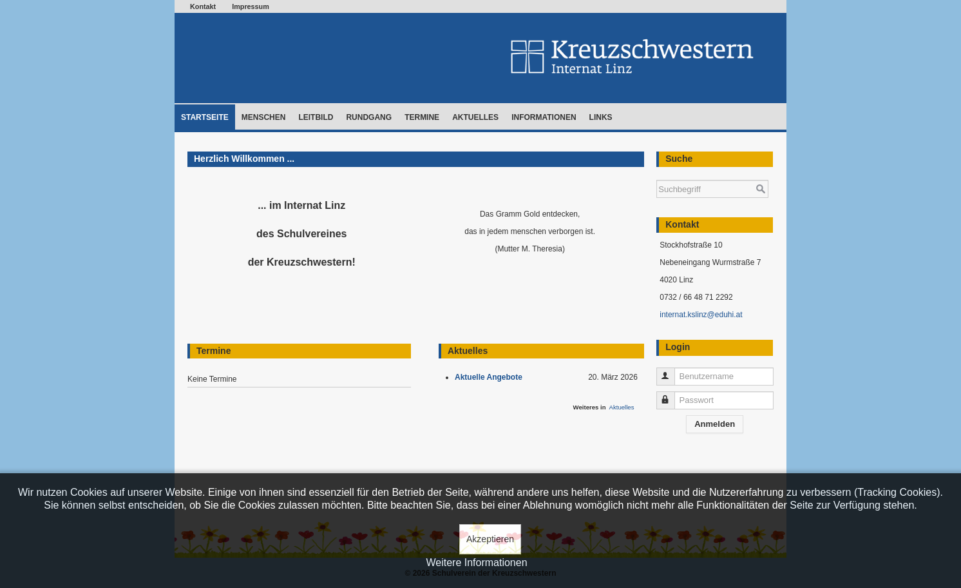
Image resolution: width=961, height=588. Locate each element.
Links (601, 117)
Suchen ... (656, 173)
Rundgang (369, 117)
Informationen (543, 117)
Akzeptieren (490, 539)
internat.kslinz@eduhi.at (701, 314)
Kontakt (203, 6)
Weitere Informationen (476, 562)
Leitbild (315, 117)
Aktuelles (475, 117)
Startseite (205, 117)
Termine (421, 117)
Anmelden (714, 424)
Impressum (250, 6)
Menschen (264, 117)
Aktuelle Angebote (491, 377)
